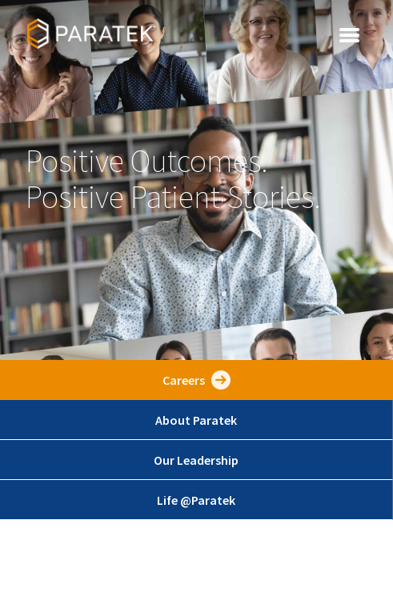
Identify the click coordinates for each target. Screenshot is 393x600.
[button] (349, 33)
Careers (183, 380)
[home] (87, 33)
